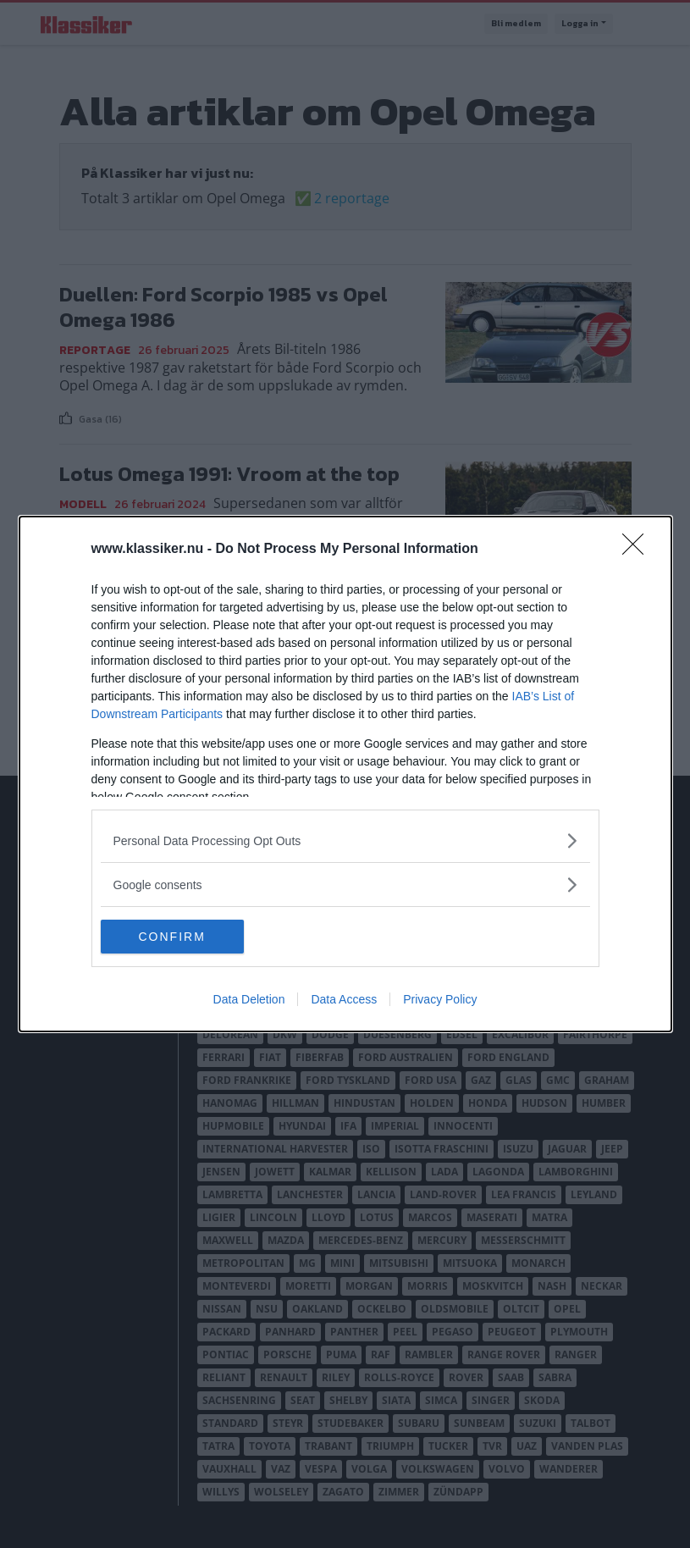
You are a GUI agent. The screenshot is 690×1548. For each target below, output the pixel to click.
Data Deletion (249, 999)
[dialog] (345, 774)
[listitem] (345, 840)
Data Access (344, 999)
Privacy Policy (440, 999)
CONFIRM (180, 936)
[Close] (638, 550)
